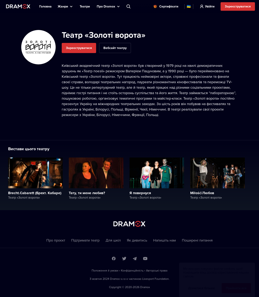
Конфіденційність (132, 270)
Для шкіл (113, 240)
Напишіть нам (164, 240)
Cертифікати (168, 6)
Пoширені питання (197, 240)
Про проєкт (55, 240)
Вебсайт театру (115, 48)
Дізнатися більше (201, 284)
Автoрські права (156, 270)
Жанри (63, 6)
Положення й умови (105, 270)
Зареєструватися (238, 6)
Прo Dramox (106, 6)
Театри (85, 6)
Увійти (209, 6)
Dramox (18, 6)
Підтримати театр (85, 240)
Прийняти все (236, 284)
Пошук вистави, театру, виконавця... (129, 6)
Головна (45, 6)
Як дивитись (137, 240)
